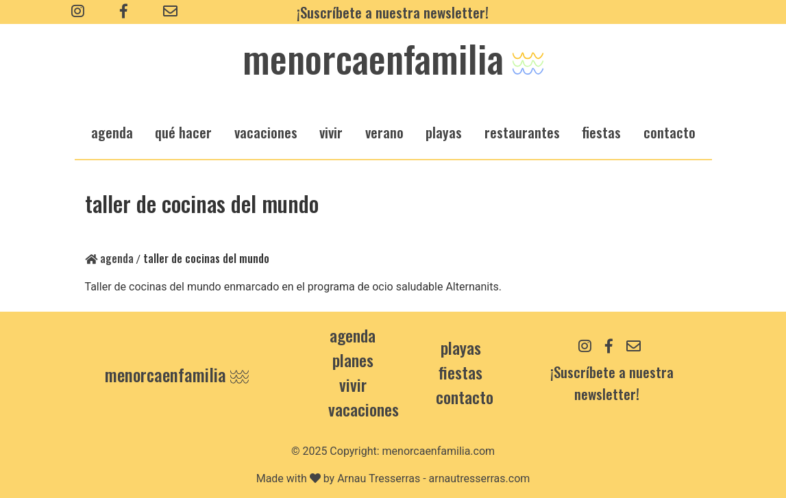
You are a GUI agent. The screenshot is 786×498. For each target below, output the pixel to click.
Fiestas (460, 372)
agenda (112, 131)
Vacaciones (363, 409)
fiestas (601, 131)
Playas (461, 347)
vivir (331, 131)
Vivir (353, 384)
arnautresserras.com (479, 478)
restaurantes (522, 131)
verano (384, 131)
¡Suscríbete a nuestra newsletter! (393, 12)
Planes (352, 359)
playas (444, 131)
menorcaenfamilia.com (438, 451)
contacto (464, 396)
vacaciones (265, 131)
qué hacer (183, 131)
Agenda (109, 258)
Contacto (669, 131)
